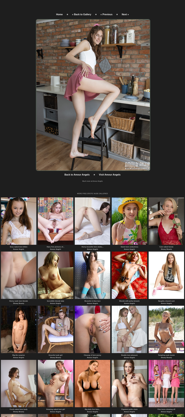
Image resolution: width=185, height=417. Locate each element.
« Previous (106, 14)
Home (59, 14)
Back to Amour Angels (77, 174)
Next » (125, 14)
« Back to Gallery (81, 14)
